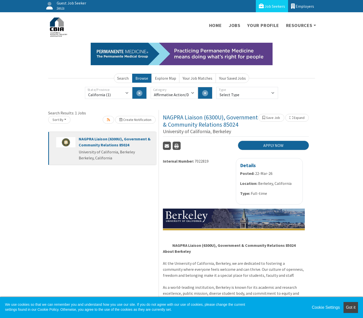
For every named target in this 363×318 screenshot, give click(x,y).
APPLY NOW (273, 145)
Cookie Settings (326, 307)
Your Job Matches (197, 78)
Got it (351, 307)
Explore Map (165, 78)
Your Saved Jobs (232, 78)
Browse (141, 78)
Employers (302, 6)
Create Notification (135, 119)
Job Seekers (272, 6)
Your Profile (263, 25)
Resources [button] (299, 25)
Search (123, 78)
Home (215, 25)
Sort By (57, 119)
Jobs (234, 25)
